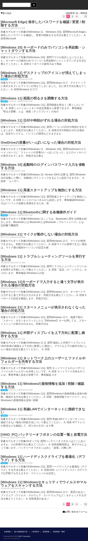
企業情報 (7, 532)
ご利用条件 (35, 532)
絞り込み (6, 13)
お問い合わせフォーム (75, 512)
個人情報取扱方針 (21, 532)
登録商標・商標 (59, 532)
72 (85, 16)
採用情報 (46, 532)
